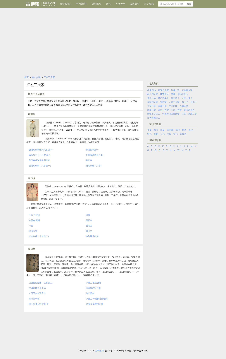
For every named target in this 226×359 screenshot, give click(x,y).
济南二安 (192, 114)
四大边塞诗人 (153, 118)
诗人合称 (36, 77)
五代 (191, 130)
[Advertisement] (113, 51)
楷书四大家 (152, 94)
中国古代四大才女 (170, 114)
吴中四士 (175, 98)
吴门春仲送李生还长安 (39, 160)
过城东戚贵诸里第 (37, 288)
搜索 (189, 4)
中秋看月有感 (92, 236)
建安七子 (164, 94)
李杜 (173, 94)
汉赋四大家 (152, 102)
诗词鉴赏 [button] (65, 4)
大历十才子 (187, 98)
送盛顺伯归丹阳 (93, 288)
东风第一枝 (34, 298)
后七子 (193, 102)
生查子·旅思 (34, 215)
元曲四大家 (187, 90)
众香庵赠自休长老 (94, 155)
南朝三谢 (162, 106)
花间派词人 (189, 110)
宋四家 (163, 102)
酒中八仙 (151, 98)
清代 (175, 134)
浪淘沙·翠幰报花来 (94, 304)
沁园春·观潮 (34, 220)
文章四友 (173, 106)
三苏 (184, 114)
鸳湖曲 (89, 225)
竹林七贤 (175, 90)
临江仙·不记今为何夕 (38, 304)
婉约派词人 (183, 94)
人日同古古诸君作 (37, 293)
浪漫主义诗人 (153, 114)
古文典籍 (149, 4)
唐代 (184, 130)
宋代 (149, 134)
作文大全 (120, 4)
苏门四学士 (163, 98)
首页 (26, 77)
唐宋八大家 (163, 90)
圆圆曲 (89, 220)
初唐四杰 (151, 90)
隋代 (178, 130)
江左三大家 (49, 77)
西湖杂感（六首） (94, 165)
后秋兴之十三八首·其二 (40, 155)
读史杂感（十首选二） (39, 236)
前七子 (185, 102)
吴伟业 (31, 178)
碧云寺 (89, 160)
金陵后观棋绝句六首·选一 (41, 149)
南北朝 (170, 130)
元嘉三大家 (174, 102)
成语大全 (135, 4)
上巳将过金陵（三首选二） (41, 282)
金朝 (156, 134)
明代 (169, 134)
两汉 (156, 130)
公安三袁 (151, 106)
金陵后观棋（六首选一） (40, 165)
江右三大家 (163, 110)
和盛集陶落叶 (92, 149)
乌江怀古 (90, 293)
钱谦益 (31, 114)
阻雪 (88, 215)
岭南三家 (151, 110)
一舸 (31, 225)
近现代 (183, 134)
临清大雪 (33, 231)
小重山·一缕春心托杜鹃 (97, 298)
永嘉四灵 (184, 106)
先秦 (149, 130)
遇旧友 (89, 231)
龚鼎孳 (31, 249)
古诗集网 (99, 350)
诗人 (108, 4)
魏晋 (162, 130)
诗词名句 (97, 4)
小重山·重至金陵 (93, 282)
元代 (162, 134)
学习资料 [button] (81, 4)
